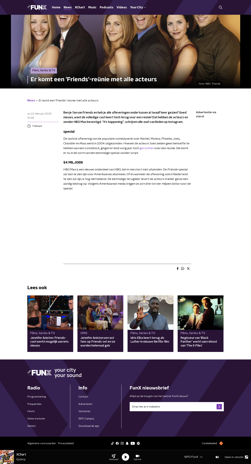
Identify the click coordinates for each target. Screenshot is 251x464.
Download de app (88, 426)
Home (56, 7)
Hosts (31, 411)
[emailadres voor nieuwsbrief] (177, 406)
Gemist (31, 426)
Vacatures (84, 411)
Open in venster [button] (236, 457)
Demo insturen (36, 418)
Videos (122, 7)
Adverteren (85, 404)
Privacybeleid (66, 443)
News (68, 7)
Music (92, 7)
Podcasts (106, 7)
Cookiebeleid (209, 443)
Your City (138, 7)
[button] (113, 457)
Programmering (36, 396)
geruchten (147, 148)
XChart (80, 7)
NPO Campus (86, 418)
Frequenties (34, 404)
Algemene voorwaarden (41, 443)
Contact (83, 396)
